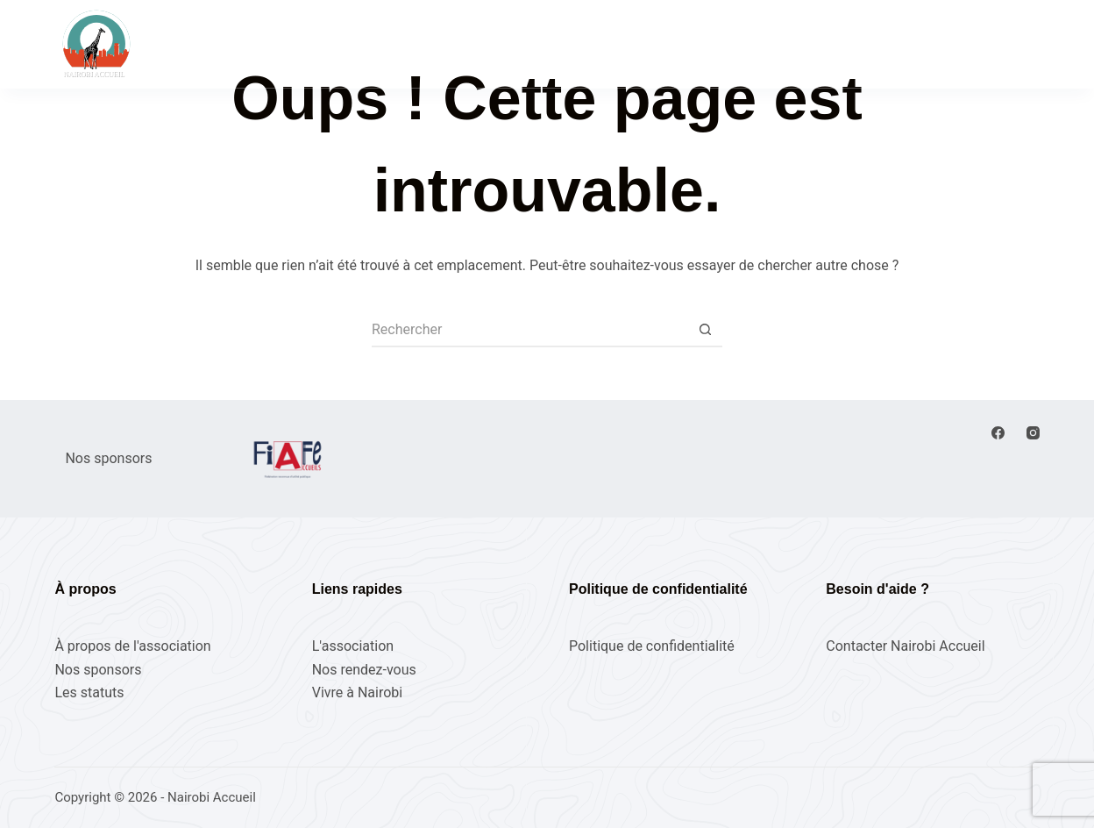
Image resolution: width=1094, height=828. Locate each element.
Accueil (345, 43)
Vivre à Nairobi (727, 43)
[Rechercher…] (529, 329)
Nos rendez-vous (463, 43)
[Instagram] (1033, 432)
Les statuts (89, 692)
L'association (353, 646)
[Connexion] (906, 43)
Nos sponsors (97, 669)
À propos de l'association (132, 646)
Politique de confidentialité (652, 646)
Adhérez (1003, 43)
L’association (598, 43)
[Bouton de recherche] (704, 329)
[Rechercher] (838, 44)
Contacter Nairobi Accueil (905, 646)
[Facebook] (998, 432)
